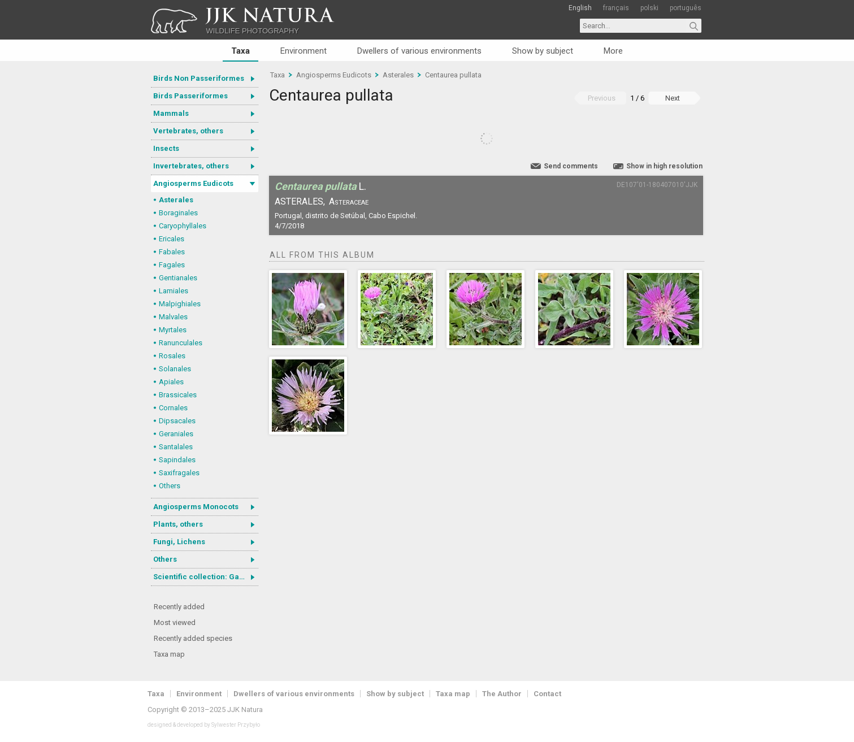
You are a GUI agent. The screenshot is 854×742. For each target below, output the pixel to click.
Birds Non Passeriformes (198, 78)
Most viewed (175, 622)
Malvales (173, 317)
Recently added (179, 606)
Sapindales (177, 459)
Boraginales (178, 213)
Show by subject (542, 51)
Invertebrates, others (191, 166)
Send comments (571, 166)
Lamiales (173, 291)
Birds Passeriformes (190, 96)
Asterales (176, 200)
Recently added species (193, 638)
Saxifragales (179, 472)
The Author (502, 693)
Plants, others (178, 524)
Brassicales (178, 394)
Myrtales (173, 330)
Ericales (171, 239)
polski (649, 8)
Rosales (172, 356)
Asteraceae (349, 201)
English (580, 8)
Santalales (176, 446)
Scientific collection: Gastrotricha (205, 576)
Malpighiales (180, 304)
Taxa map (169, 654)
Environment (303, 51)
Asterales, (300, 201)
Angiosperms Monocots (196, 506)
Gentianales (178, 278)
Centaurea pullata (453, 75)
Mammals (171, 113)
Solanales (175, 369)
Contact (547, 693)
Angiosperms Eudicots (193, 183)
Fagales (172, 265)
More (613, 51)
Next (672, 98)
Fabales (172, 252)
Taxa (240, 51)
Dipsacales (177, 420)
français (616, 8)
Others (169, 485)
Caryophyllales (182, 226)
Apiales (171, 381)
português (685, 8)
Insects (166, 148)
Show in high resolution (664, 166)
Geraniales (176, 433)
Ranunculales (180, 343)
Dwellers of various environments (419, 51)
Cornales (173, 407)
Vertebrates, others (188, 131)
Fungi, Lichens (179, 541)
